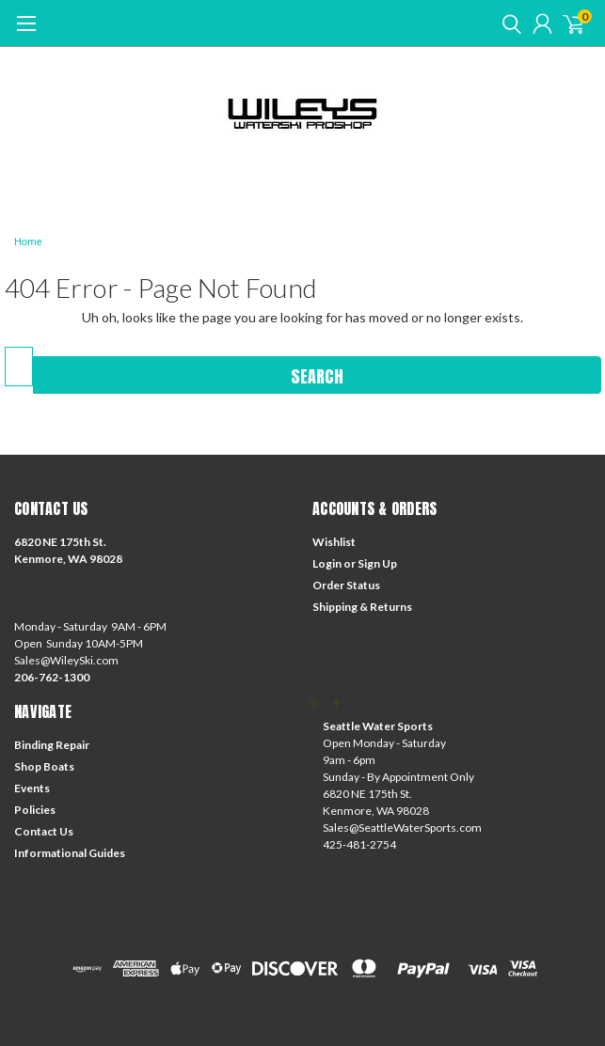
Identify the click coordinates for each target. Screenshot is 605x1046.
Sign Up (377, 563)
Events (32, 788)
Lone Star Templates (489, 929)
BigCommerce (339, 929)
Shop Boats (44, 766)
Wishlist (334, 542)
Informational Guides (69, 853)
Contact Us (43, 831)
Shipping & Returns (362, 607)
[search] (507, 23)
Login (327, 563)
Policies (35, 810)
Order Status (346, 585)
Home (28, 242)
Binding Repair (51, 745)
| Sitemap (222, 929)
